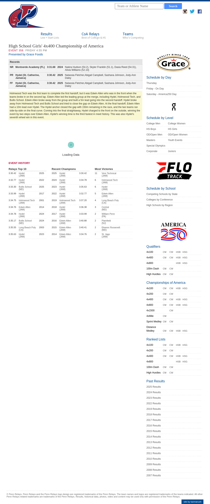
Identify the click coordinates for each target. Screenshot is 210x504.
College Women (176, 123)
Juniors (172, 151)
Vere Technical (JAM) (109, 174)
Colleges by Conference (159, 199)
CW (171, 252)
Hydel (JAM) (22, 174)
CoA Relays (94, 35)
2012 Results (153, 447)
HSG (185, 252)
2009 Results (153, 464)
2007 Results (153, 475)
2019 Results (153, 409)
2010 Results (153, 458)
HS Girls (172, 129)
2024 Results (153, 392)
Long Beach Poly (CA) (27, 228)
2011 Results (153, 453)
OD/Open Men (154, 134)
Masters (150, 140)
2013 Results (153, 442)
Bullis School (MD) (25, 188)
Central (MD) (105, 208)
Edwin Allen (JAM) (25, 208)
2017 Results (153, 420)
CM (164, 252)
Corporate (151, 151)
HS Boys (151, 129)
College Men (153, 123)
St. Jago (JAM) (106, 235)
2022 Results (153, 403)
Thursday (151, 83)
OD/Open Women (177, 134)
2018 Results (153, 414)
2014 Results (153, 436)
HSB (178, 252)
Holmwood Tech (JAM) (27, 201)
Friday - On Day (155, 88)
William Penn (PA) (108, 215)
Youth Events (175, 140)
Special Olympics (155, 145)
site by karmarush (192, 502)
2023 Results (153, 397)
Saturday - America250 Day (161, 94)
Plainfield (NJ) (106, 221)
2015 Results (153, 431)
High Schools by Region (159, 205)
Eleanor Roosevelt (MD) (111, 228)
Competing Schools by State (161, 194)
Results (50, 35)
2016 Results (153, 425)
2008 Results (153, 469)
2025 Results (153, 386)
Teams (133, 35)
